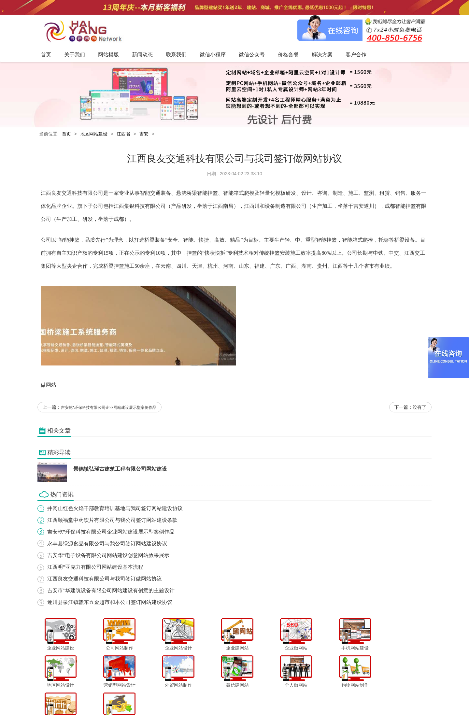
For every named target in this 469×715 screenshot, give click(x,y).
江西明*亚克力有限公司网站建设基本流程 (95, 567)
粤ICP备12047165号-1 (289, 708)
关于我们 (137, 696)
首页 (66, 133)
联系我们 (203, 696)
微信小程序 (227, 696)
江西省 (123, 133)
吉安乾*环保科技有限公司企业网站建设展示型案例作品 (108, 408)
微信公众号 (253, 696)
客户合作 (322, 696)
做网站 (48, 385)
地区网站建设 (93, 133)
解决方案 (299, 696)
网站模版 (159, 696)
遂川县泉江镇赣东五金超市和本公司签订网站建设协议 (109, 602)
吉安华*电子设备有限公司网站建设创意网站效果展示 (108, 555)
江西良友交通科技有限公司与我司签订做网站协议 (104, 579)
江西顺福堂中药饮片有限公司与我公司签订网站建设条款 (112, 520)
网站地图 (344, 696)
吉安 (144, 133)
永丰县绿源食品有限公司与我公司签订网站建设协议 (107, 544)
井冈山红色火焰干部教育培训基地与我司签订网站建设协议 (115, 508)
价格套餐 (277, 696)
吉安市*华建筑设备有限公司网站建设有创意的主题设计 (110, 590)
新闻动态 (181, 696)
